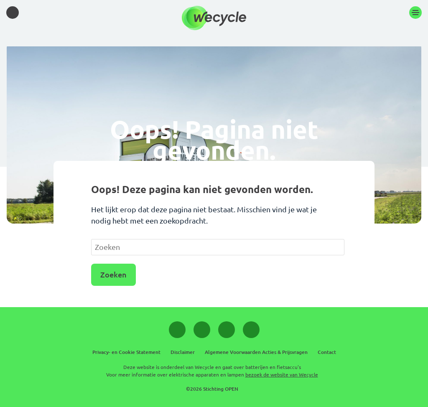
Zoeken (113, 274)
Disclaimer (183, 352)
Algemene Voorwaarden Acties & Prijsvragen (256, 352)
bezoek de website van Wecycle (281, 374)
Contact (327, 352)
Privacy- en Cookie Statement (126, 352)
